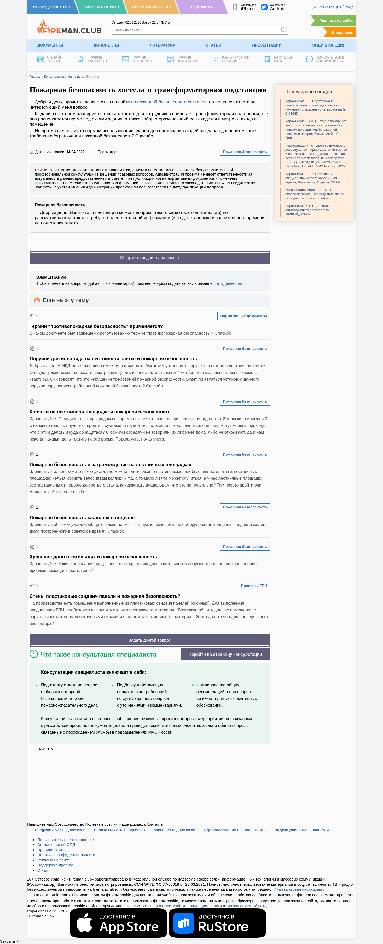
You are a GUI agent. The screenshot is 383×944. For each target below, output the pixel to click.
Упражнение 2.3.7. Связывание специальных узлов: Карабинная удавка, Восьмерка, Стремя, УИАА (312, 178)
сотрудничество (228, 283)
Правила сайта (51, 850)
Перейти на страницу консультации (225, 654)
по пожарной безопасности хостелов (168, 102)
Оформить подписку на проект (149, 258)
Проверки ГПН (254, 586)
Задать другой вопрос (150, 640)
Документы (50, 45)
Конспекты (106, 45)
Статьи (214, 45)
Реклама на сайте (336, 20)
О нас (42, 870)
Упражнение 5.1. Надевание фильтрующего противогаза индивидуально (307, 210)
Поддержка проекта (55, 865)
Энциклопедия (329, 45)
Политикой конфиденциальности (192, 906)
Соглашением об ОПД (246, 906)
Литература (162, 45)
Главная (36, 76)
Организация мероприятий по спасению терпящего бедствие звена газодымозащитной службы (314, 194)
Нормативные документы (243, 316)
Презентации (267, 45)
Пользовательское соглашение (65, 839)
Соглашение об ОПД (56, 844)
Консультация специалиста (64, 76)
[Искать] (284, 29)
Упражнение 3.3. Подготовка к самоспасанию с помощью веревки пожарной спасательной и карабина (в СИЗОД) (315, 107)
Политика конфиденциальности (66, 855)
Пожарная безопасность (245, 152)
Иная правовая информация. (300, 889)
